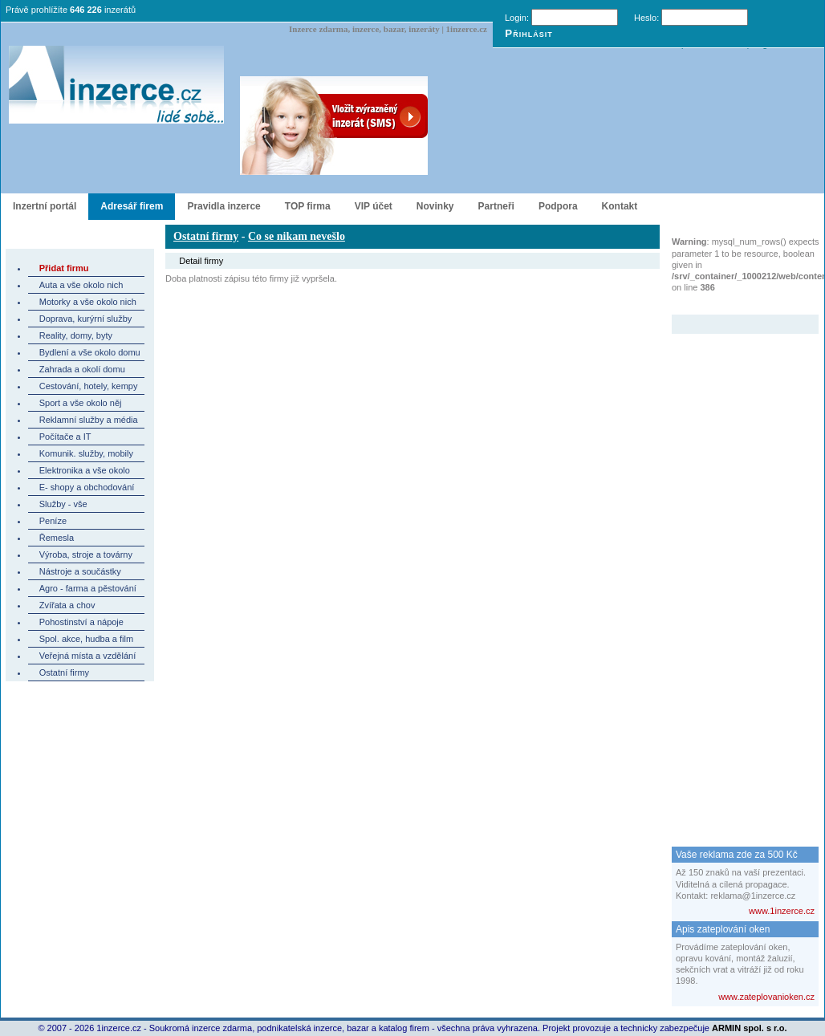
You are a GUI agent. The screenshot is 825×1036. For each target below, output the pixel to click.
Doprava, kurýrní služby (85, 318)
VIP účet (373, 206)
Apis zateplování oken (723, 929)
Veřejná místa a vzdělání (87, 655)
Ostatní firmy (64, 672)
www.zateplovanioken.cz (766, 996)
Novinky (435, 206)
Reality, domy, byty (75, 335)
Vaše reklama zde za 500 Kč (737, 854)
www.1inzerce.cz (782, 911)
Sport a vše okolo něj (80, 403)
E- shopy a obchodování (87, 487)
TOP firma (308, 206)
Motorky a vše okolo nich (87, 302)
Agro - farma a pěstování (87, 588)
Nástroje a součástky (80, 571)
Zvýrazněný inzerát (733, 304)
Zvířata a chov (67, 605)
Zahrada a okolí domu (82, 369)
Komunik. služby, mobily (86, 453)
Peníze (53, 521)
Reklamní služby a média (88, 420)
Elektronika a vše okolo (84, 470)
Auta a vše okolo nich (81, 285)
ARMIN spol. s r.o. (749, 1028)
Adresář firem (131, 206)
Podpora (558, 206)
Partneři (496, 206)
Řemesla (56, 537)
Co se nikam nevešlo (296, 236)
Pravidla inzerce (223, 206)
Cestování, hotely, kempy (88, 386)
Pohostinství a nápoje (81, 622)
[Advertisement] (736, 574)
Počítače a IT (65, 436)
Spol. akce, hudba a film (86, 639)
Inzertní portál (44, 206)
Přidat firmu (64, 268)
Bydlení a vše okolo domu (89, 352)
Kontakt (620, 206)
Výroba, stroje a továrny (85, 554)
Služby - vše (63, 504)
